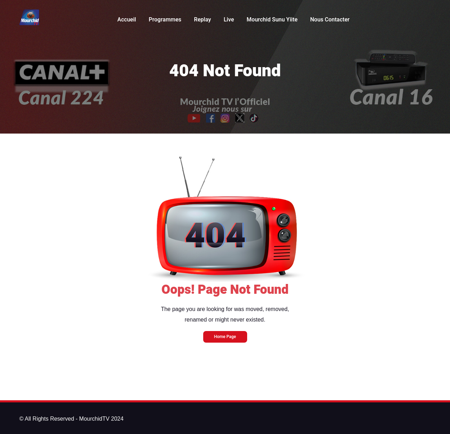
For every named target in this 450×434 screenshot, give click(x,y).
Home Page (225, 336)
